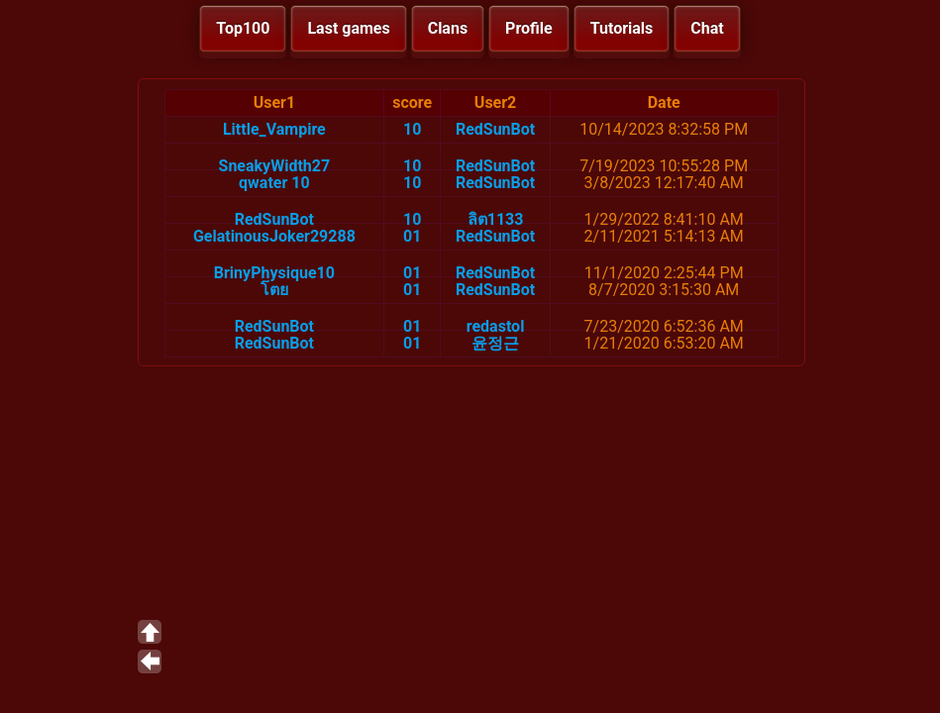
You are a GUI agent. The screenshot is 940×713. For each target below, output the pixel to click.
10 (412, 129)
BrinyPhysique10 (274, 272)
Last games (348, 28)
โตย (274, 289)
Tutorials (622, 28)
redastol (496, 326)
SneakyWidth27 (275, 165)
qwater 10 (274, 182)
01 (412, 236)
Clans (448, 28)
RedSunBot (495, 129)
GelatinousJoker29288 (274, 236)
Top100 (242, 28)
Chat (706, 28)
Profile (529, 28)
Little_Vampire (274, 129)
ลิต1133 (496, 219)
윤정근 (495, 343)
